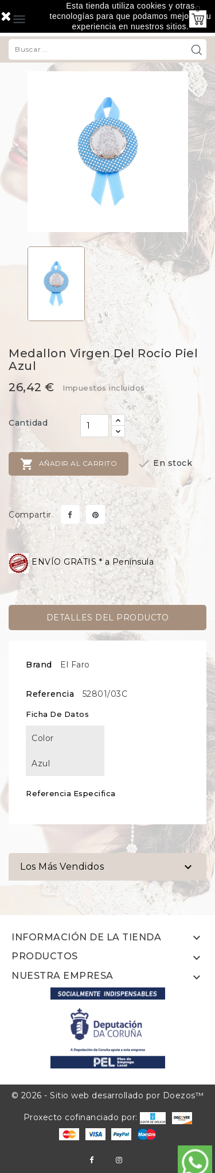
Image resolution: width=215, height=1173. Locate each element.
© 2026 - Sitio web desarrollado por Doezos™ (107, 1095)
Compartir (70, 514)
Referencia (50, 694)
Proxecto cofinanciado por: (95, 1117)
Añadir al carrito (68, 464)
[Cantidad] (94, 425)
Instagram (119, 1160)
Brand (39, 664)
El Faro (75, 664)
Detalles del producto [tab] (107, 617)
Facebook (91, 1160)
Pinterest (95, 514)
